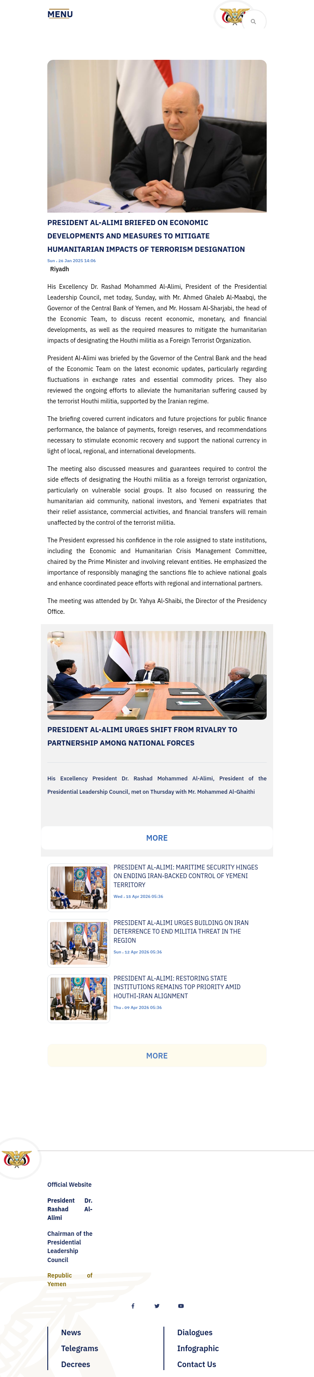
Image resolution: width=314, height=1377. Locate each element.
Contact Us (196, 1364)
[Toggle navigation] (60, 14)
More (157, 838)
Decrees (75, 1364)
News (71, 1332)
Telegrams (79, 1348)
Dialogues (194, 1332)
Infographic (198, 1348)
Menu (60, 14)
